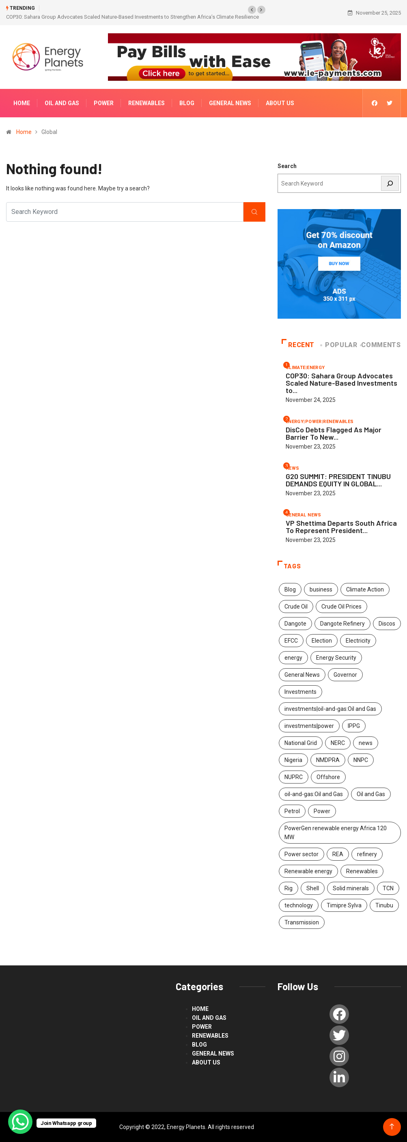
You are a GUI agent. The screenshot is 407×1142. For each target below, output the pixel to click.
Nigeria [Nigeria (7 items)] (293, 760)
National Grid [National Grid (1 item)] (300, 743)
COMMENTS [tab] (381, 345)
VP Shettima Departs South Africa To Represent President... (341, 526)
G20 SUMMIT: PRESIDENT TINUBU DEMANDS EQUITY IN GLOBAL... (338, 480)
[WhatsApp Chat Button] (20, 1122)
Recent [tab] (298, 345)
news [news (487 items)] (366, 743)
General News (230, 103)
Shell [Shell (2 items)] (312, 888)
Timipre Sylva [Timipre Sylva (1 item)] (344, 905)
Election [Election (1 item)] (322, 640)
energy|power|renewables (320, 421)
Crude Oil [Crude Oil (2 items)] (296, 606)
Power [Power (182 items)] (322, 811)
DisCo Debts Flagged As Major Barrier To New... (333, 433)
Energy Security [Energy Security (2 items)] (336, 657)
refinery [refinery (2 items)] (367, 854)
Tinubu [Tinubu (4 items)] (384, 905)
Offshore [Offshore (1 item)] (328, 777)
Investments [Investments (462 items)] (300, 692)
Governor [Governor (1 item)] (345, 674)
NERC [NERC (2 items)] (338, 743)
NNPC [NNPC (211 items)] (360, 760)
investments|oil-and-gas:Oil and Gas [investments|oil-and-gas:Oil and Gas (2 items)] (330, 709)
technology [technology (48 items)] (298, 905)
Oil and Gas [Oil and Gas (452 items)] (371, 794)
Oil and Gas (62, 103)
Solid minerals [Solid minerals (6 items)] (351, 888)
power (104, 103)
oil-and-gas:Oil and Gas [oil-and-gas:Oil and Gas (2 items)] (313, 794)
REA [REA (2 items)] (337, 854)
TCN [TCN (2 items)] (388, 888)
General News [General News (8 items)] (302, 674)
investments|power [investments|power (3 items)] (309, 726)
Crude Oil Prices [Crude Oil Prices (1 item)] (341, 606)
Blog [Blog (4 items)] (290, 589)
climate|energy (305, 367)
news (292, 468)
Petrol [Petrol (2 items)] (292, 811)
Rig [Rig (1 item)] (288, 888)
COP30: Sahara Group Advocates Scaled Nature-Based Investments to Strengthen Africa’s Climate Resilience (132, 17)
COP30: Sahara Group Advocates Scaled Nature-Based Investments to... (341, 383)
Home (21, 103)
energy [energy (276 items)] (293, 657)
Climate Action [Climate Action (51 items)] (365, 589)
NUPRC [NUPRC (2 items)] (293, 777)
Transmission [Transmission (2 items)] (301, 922)
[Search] (390, 183)
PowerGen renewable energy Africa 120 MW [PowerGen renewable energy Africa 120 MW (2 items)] (335, 832)
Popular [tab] (339, 345)
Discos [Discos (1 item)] (387, 623)
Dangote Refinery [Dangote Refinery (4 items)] (342, 623)
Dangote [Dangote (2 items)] (295, 623)
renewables (146, 103)
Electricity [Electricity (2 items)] (358, 640)
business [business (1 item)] (321, 589)
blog (186, 103)
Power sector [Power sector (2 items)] (301, 854)
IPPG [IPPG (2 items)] (354, 726)
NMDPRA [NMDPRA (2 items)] (328, 760)
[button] (252, 10)
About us (280, 103)
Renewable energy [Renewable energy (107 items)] (308, 871)
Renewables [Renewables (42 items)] (362, 871)
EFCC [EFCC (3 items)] (291, 640)
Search (287, 166)
